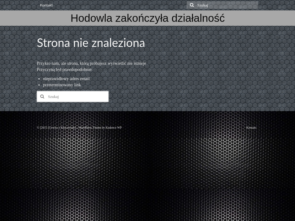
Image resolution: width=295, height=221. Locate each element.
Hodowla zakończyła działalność (148, 18)
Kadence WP (114, 127)
